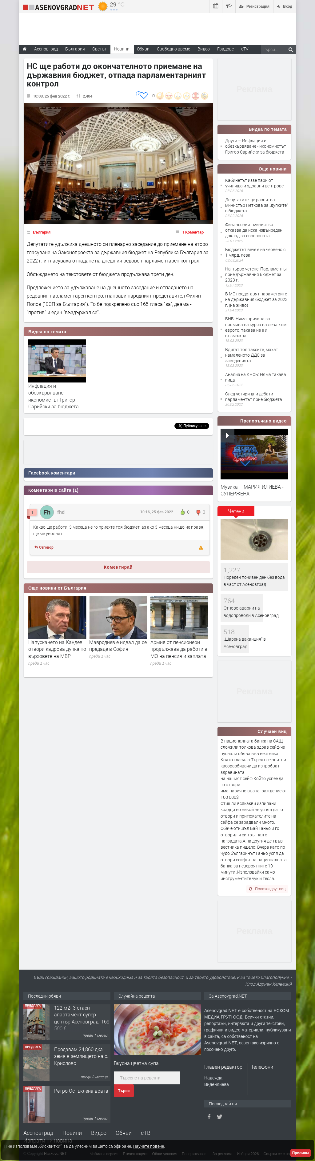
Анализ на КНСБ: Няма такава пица (255, 377)
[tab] (235, 513)
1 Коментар (193, 232)
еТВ (145, 1132)
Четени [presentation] (236, 511)
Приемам (300, 1153)
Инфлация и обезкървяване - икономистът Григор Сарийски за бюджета (53, 396)
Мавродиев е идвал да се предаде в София (179, 645)
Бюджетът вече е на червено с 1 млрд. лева (255, 252)
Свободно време (173, 49)
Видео (98, 1132)
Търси (124, 1091)
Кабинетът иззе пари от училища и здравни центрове (254, 183)
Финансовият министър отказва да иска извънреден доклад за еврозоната (253, 230)
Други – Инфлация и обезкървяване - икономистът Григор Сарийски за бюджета (255, 146)
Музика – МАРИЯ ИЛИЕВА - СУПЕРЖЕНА (252, 490)
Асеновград (38, 1132)
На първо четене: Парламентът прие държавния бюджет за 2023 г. (256, 274)
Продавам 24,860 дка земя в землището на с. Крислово (81, 1057)
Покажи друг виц (267, 888)
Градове (225, 49)
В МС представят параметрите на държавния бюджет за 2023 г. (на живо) (256, 299)
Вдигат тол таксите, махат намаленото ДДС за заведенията (251, 354)
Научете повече (148, 1146)
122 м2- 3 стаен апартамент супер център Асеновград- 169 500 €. (82, 1019)
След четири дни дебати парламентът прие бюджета (253, 396)
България (41, 232)
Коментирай (118, 567)
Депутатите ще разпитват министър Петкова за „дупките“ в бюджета (256, 205)
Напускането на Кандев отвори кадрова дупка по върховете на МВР (118, 649)
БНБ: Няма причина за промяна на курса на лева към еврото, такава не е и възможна (255, 327)
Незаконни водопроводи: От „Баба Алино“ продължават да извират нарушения (57, 652)
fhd (61, 512)
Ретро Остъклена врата (81, 1092)
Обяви (124, 1132)
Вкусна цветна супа (136, 1063)
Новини (122, 49)
